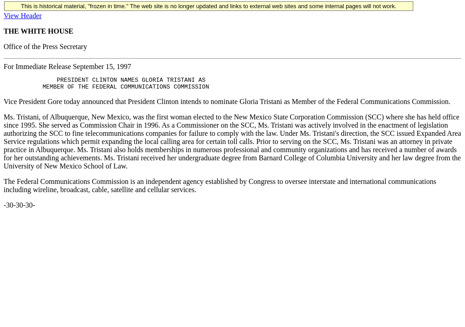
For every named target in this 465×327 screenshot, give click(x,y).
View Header (23, 16)
